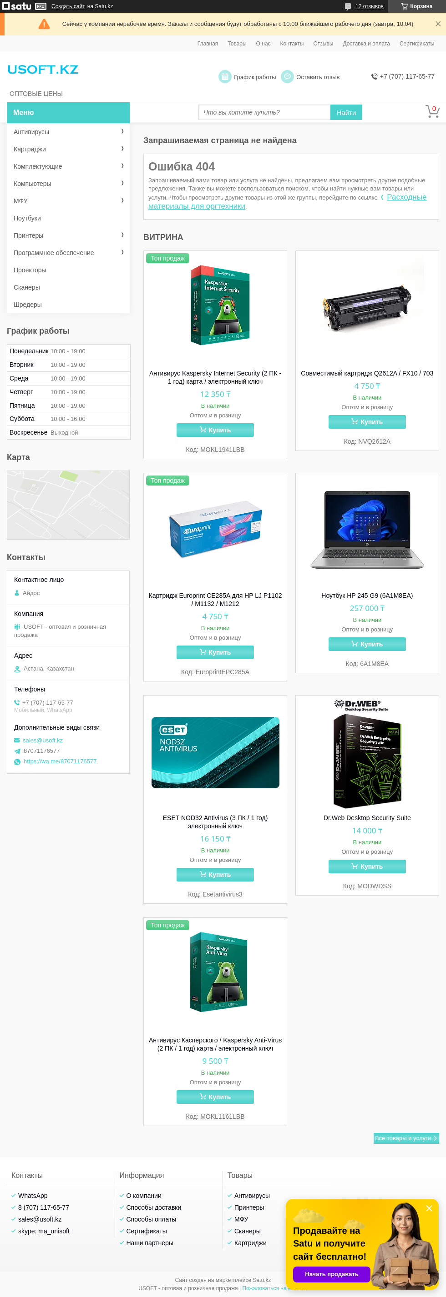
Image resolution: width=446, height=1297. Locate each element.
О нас (263, 43)
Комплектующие (38, 166)
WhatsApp (33, 1195)
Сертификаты (417, 43)
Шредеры (28, 304)
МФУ (20, 201)
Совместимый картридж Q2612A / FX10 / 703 (367, 373)
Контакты (292, 43)
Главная (208, 43)
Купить (220, 430)
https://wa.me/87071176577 (60, 761)
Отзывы (323, 43)
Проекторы (30, 270)
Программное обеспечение (54, 252)
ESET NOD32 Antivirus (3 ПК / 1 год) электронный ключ (215, 822)
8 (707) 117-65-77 (43, 1207)
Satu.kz (262, 1280)
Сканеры (27, 287)
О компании (144, 1195)
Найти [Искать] (346, 112)
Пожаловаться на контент (274, 1288)
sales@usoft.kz (43, 740)
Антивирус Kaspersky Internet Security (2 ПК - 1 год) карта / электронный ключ (215, 377)
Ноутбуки (27, 218)
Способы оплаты (152, 1219)
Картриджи (30, 149)
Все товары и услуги (403, 1138)
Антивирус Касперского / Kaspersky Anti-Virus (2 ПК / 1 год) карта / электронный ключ (215, 1044)
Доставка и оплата (366, 43)
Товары (237, 43)
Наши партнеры (150, 1243)
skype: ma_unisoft (44, 1231)
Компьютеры (32, 183)
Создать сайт (68, 6)
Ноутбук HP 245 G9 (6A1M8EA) (367, 595)
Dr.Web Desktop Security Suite (367, 817)
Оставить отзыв (318, 77)
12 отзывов (369, 6)
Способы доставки (154, 1207)
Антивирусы (31, 131)
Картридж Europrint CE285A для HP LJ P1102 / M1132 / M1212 (215, 599)
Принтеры (28, 235)
